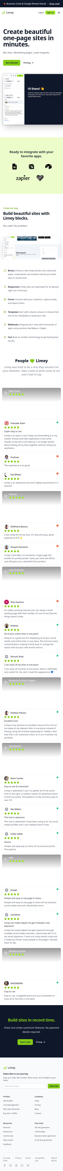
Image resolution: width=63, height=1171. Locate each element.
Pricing (28, 62)
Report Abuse (54, 1159)
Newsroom (8, 1131)
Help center (8, 1140)
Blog (37, 1109)
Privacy (18, 1158)
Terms (28, 1158)
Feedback (7, 1144)
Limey (8, 12)
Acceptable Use (39, 1159)
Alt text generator (42, 1127)
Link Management (11, 1105)
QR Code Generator (11, 1109)
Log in (41, 12)
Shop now (54, 3)
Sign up (50, 12)
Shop (37, 1100)
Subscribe (53, 1086)
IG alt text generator (43, 1140)
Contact (38, 1113)
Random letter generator (45, 1136)
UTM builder (40, 1131)
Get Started (12, 62)
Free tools (39, 1123)
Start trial (25, 1042)
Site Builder (8, 1100)
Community (8, 1136)
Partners (6, 1127)
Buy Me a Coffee (10, 1113)
